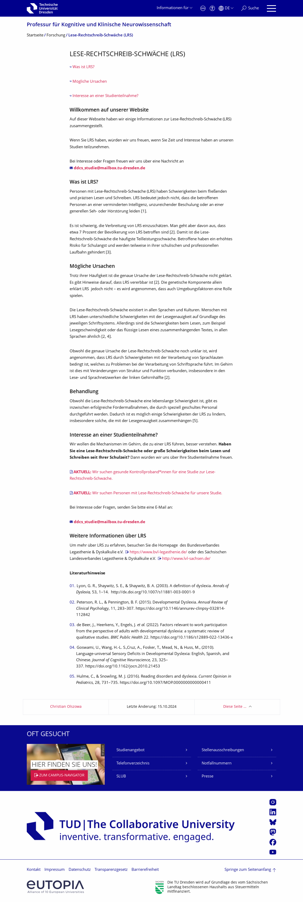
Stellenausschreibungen (223, 750)
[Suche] (250, 8)
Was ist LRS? (83, 67)
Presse (207, 776)
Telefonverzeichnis (132, 763)
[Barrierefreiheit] (212, 8)
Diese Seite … (234, 707)
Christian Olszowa (66, 707)
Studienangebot (130, 750)
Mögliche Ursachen (90, 82)
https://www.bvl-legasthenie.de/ (158, 552)
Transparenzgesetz (111, 870)
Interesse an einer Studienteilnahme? (105, 96)
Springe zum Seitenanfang (248, 870)
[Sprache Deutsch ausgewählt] (226, 8)
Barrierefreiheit (145, 870)
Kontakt (34, 870)
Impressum (54, 870)
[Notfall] (203, 8)
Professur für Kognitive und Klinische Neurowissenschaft (99, 25)
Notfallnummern (217, 763)
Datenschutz (80, 870)
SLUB (121, 776)
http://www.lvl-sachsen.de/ (186, 559)
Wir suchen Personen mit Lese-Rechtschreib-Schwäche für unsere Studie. (148, 493)
